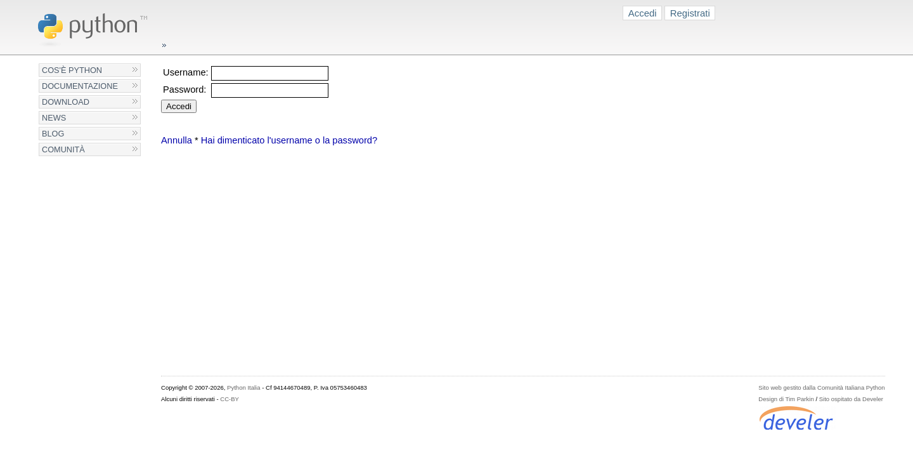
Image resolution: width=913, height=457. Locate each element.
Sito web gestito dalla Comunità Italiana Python (821, 387)
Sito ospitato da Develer (851, 398)
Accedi (642, 13)
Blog (53, 133)
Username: (186, 72)
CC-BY (229, 398)
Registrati (690, 13)
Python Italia (243, 387)
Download (65, 102)
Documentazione (80, 86)
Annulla (176, 140)
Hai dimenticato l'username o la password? (289, 140)
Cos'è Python (72, 70)
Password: (184, 89)
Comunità (63, 149)
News (54, 118)
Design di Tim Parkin (785, 398)
